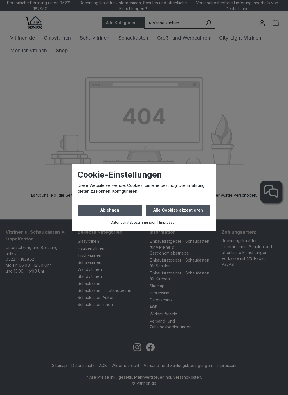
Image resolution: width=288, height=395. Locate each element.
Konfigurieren (124, 191)
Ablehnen (109, 210)
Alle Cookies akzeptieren (178, 210)
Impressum (168, 222)
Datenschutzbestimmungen (133, 222)
